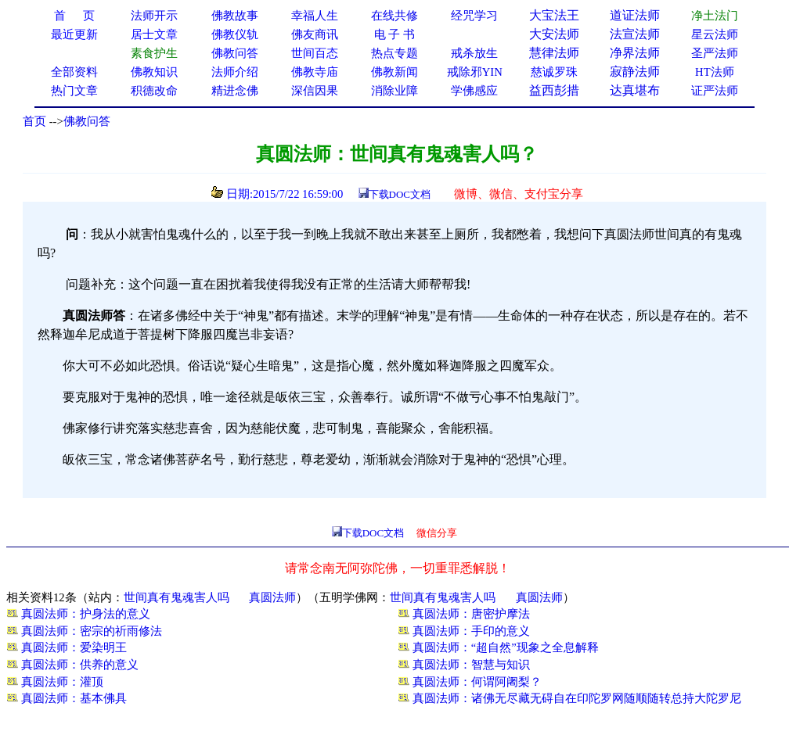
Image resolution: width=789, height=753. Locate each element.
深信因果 (314, 90)
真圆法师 (272, 597)
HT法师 (714, 72)
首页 (34, 121)
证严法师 (714, 90)
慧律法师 (554, 52)
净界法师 (635, 52)
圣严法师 (714, 53)
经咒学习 (474, 15)
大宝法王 (554, 15)
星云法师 (714, 34)
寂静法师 (635, 71)
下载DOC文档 (400, 194)
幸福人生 (314, 15)
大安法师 (554, 34)
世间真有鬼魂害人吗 (176, 597)
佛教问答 (86, 121)
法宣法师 (635, 34)
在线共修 (394, 15)
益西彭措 (554, 90)
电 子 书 (394, 34)
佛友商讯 (314, 34)
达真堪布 (635, 90)
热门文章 (74, 90)
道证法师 (635, 15)
